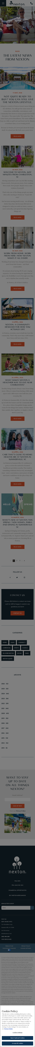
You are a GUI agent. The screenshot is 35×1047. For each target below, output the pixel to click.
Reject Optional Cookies (17, 1038)
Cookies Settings (17, 1032)
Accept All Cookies (17, 1043)
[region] (17, 1026)
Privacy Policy (8, 1029)
